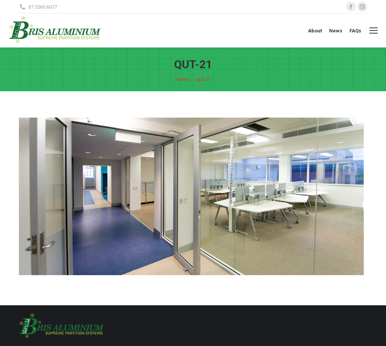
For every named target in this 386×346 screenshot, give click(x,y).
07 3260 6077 (42, 7)
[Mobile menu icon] (373, 30)
